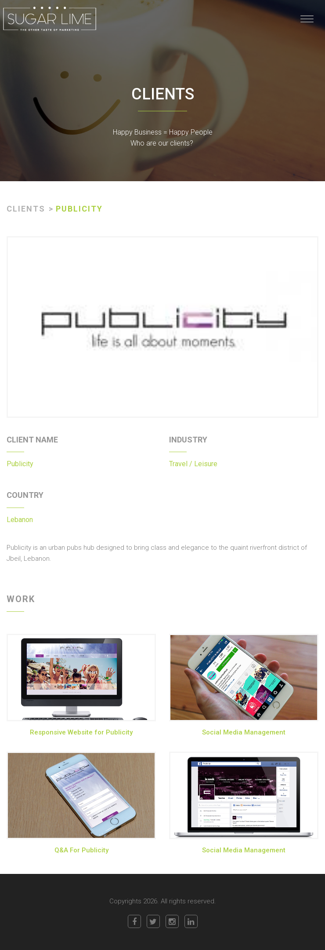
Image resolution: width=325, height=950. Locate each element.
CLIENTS (26, 208)
